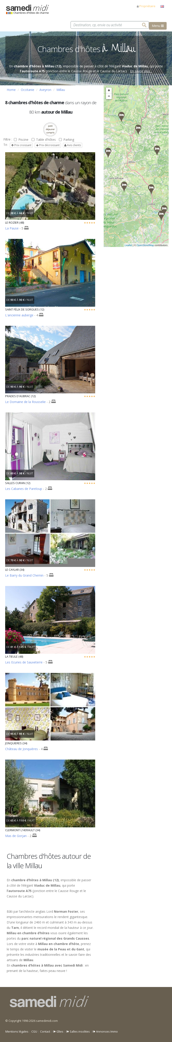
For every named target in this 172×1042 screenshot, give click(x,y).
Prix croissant (21, 145)
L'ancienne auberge (19, 315)
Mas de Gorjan (16, 836)
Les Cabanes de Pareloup (23, 489)
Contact (45, 1031)
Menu (158, 26)
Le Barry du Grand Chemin (24, 575)
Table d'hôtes (44, 139)
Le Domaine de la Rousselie (25, 402)
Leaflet (128, 245)
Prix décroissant (48, 145)
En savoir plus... (141, 71)
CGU (34, 1031)
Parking (66, 139)
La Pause (12, 228)
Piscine (21, 139)
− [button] (109, 96)
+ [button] (109, 90)
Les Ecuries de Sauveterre (24, 662)
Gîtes (58, 1031)
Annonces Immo (105, 1031)
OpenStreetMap (145, 245)
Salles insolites (78, 1031)
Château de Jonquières (21, 749)
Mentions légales (16, 1031)
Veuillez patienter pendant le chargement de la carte (136, 166)
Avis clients (72, 145)
